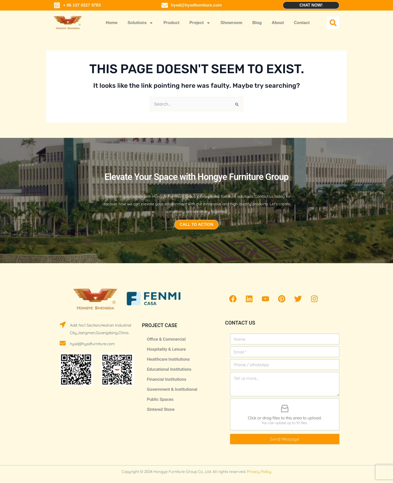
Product (171, 22)
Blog (257, 22)
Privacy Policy (259, 471)
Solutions (140, 23)
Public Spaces (160, 399)
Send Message (284, 439)
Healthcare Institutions (168, 359)
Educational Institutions (169, 369)
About (278, 22)
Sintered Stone (160, 409)
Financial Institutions (166, 379)
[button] (333, 23)
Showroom (231, 22)
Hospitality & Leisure (166, 349)
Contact (302, 22)
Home (112, 22)
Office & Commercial (166, 339)
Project (200, 23)
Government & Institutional (172, 389)
